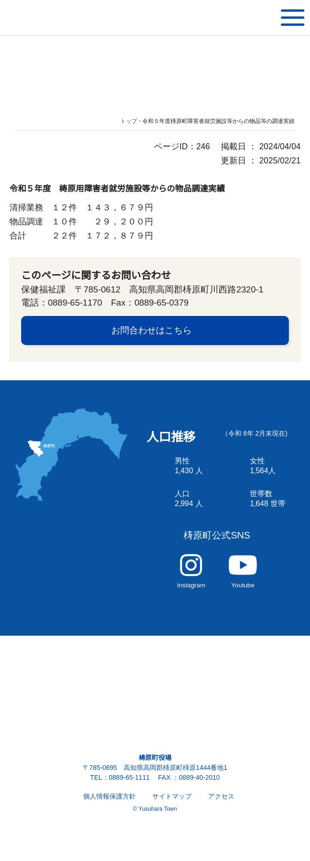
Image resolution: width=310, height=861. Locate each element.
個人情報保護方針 (109, 810)
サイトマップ (172, 810)
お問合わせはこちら (151, 334)
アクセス (221, 810)
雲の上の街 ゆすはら (47, 17)
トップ (129, 121)
